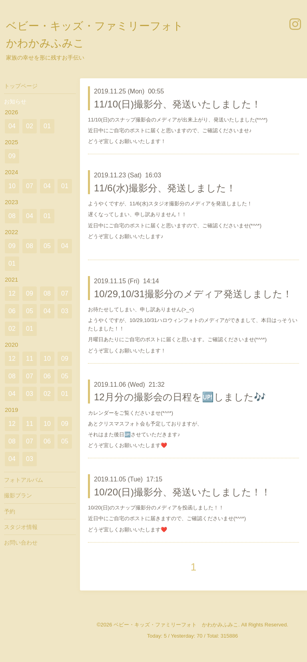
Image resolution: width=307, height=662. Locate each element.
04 (12, 126)
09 (12, 156)
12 (12, 293)
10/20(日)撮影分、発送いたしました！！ (182, 492)
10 (12, 186)
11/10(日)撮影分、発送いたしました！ (177, 104)
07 (29, 186)
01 (47, 126)
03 (64, 311)
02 (29, 126)
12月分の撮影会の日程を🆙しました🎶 (180, 397)
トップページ (21, 86)
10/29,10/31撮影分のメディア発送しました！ (193, 293)
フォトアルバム (23, 480)
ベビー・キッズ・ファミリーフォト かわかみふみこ (176, 625)
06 (12, 311)
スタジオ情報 (21, 527)
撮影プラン (18, 495)
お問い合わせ (21, 542)
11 (29, 358)
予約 (9, 511)
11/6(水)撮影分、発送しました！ (165, 188)
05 (47, 246)
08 (12, 216)
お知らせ (15, 101)
